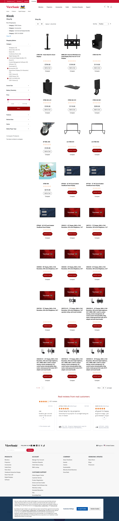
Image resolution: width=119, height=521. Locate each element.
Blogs (89, 462)
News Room (91, 460)
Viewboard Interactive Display (12, 472)
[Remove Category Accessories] (7, 28)
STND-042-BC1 (97, 100)
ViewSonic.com (10, 1)
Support (88, 7)
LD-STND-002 (95, 142)
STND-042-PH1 (97, 54)
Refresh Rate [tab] (9, 119)
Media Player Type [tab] (11, 129)
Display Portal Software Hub (39, 485)
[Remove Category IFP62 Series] (7, 25)
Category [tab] (8, 44)
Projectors (49, 7)
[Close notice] (101, 509)
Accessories (59, 7)
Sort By (95, 24)
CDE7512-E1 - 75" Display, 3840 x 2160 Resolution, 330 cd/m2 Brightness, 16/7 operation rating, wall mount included (72, 310)
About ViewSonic (67, 460)
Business (26, 1)
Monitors (41, 7)
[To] (24, 103)
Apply (18, 108)
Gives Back (66, 472)
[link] (74, 427)
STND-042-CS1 (72, 100)
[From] (12, 103)
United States (109, 446)
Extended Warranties (37, 490)
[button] (47, 71)
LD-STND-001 (70, 142)
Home (7, 11)
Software (7, 480)
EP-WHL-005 (46, 142)
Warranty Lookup (36, 487)
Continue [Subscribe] (30, 450)
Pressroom (91, 465)
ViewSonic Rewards (77, 7)
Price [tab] (7, 95)
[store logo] (15, 7)
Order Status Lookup (37, 465)
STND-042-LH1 (47, 100)
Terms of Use (54, 505)
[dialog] (59, 509)
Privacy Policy (38, 505)
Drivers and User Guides (38, 483)
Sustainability (66, 467)
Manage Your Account (38, 460)
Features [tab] (8, 115)
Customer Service (37, 478)
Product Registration (37, 480)
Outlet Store (8, 467)
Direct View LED (9, 475)
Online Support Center (38, 475)
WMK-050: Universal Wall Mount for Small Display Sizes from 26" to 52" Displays (71, 56)
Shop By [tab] (38, 19)
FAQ (33, 492)
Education (19, 1)
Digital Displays (22, 11)
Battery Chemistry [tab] (11, 90)
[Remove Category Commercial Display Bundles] (7, 30)
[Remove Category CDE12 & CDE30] (7, 33)
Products (14, 11)
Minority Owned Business (70, 470)
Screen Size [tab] (9, 85)
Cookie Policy (45, 505)
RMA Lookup (35, 467)
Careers (65, 465)
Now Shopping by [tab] (11, 23)
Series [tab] (8, 124)
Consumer (33, 1)
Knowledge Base (36, 495)
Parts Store (8, 470)
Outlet (67, 7)
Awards (65, 462)
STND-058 (46, 183)
